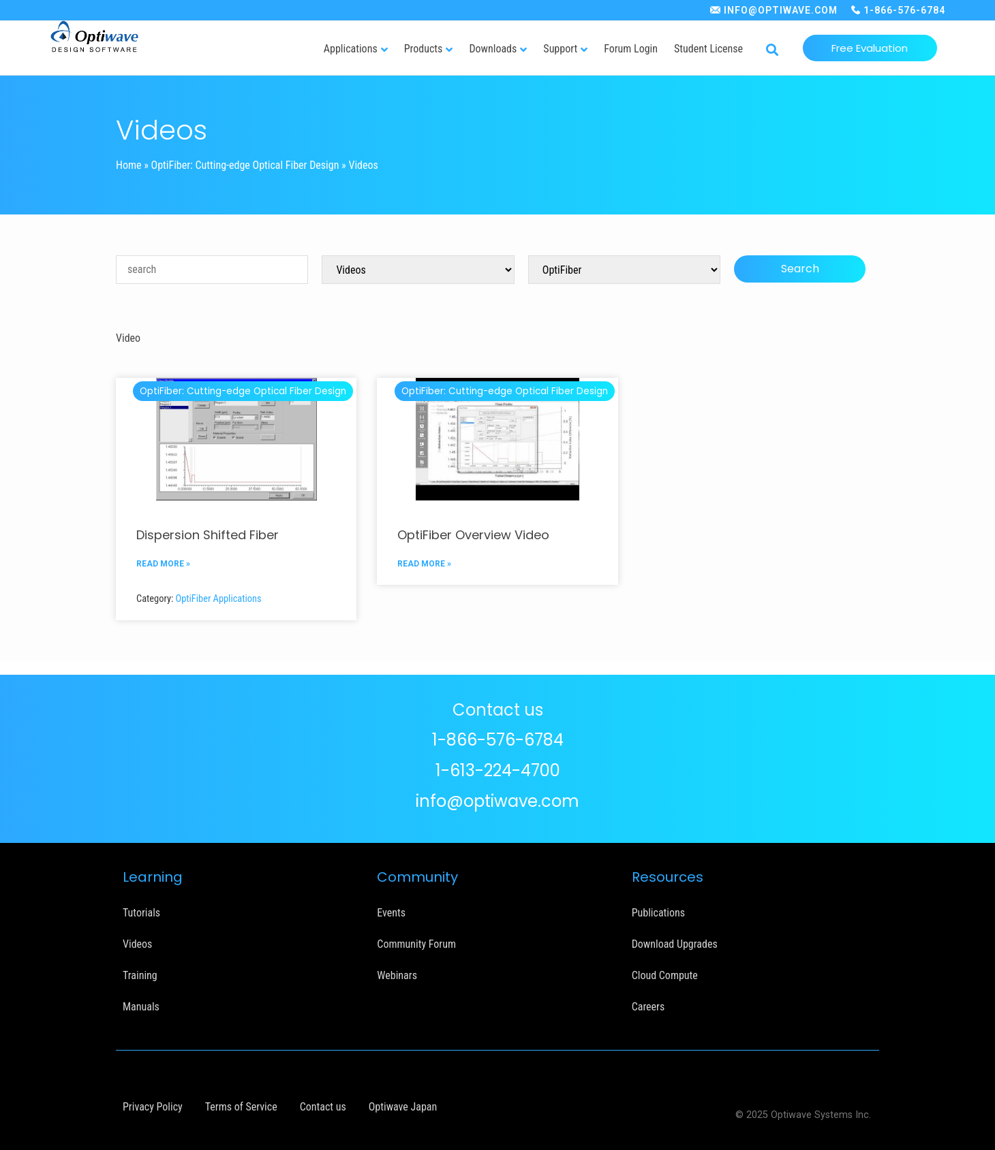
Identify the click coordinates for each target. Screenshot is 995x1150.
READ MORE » (163, 564)
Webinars (397, 975)
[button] (772, 50)
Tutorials (141, 912)
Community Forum (416, 944)
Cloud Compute (665, 975)
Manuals (141, 1006)
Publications (658, 912)
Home (129, 165)
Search (800, 268)
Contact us (323, 1106)
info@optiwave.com (497, 801)
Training (140, 975)
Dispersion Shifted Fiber (207, 534)
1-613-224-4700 (497, 770)
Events (391, 912)
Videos (137, 944)
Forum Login (631, 48)
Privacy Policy (153, 1106)
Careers (648, 1006)
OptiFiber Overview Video (473, 534)
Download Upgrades (675, 944)
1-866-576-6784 (904, 10)
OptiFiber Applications (219, 599)
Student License (708, 48)
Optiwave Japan (403, 1106)
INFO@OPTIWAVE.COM (781, 10)
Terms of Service (241, 1106)
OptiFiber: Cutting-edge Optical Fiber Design (245, 165)
